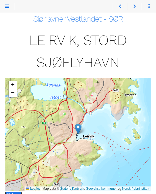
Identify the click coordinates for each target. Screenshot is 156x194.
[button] (78, 128)
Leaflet (33, 188)
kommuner (109, 188)
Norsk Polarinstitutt (135, 188)
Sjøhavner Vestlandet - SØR (78, 18)
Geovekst (93, 188)
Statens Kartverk (72, 188)
